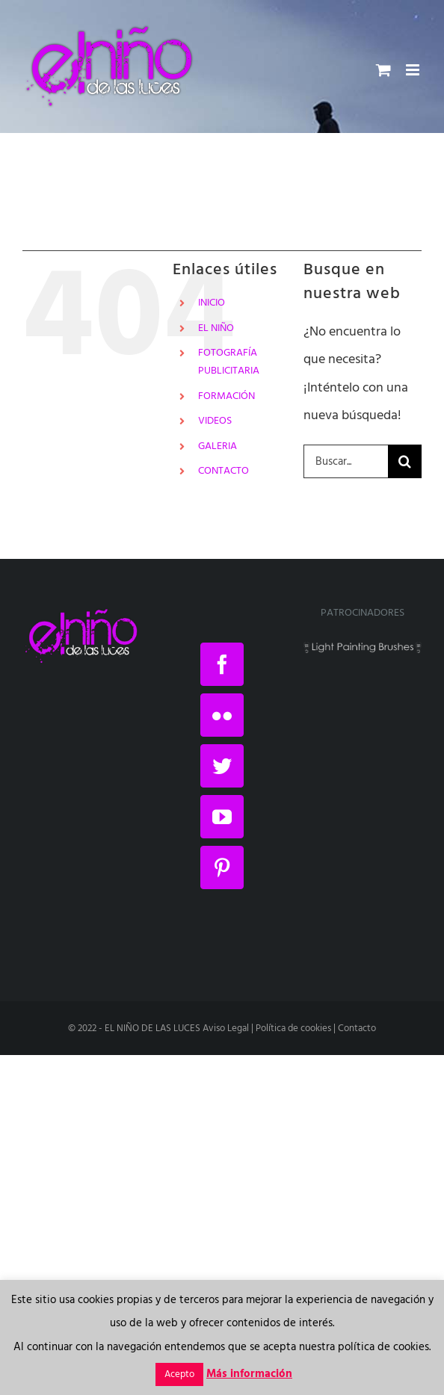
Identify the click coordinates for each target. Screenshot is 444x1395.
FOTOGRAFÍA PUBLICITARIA (228, 362)
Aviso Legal (226, 1028)
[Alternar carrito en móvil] (383, 70)
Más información (249, 1374)
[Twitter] (222, 766)
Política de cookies (293, 1028)
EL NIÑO (216, 328)
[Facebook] (222, 664)
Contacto (357, 1028)
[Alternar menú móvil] (414, 70)
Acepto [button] (179, 1374)
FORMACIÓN (226, 396)
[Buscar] (405, 461)
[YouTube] (222, 816)
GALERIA (217, 446)
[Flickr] (222, 715)
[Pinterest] (222, 867)
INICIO (211, 303)
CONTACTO (223, 471)
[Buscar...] (345, 461)
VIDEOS (215, 421)
